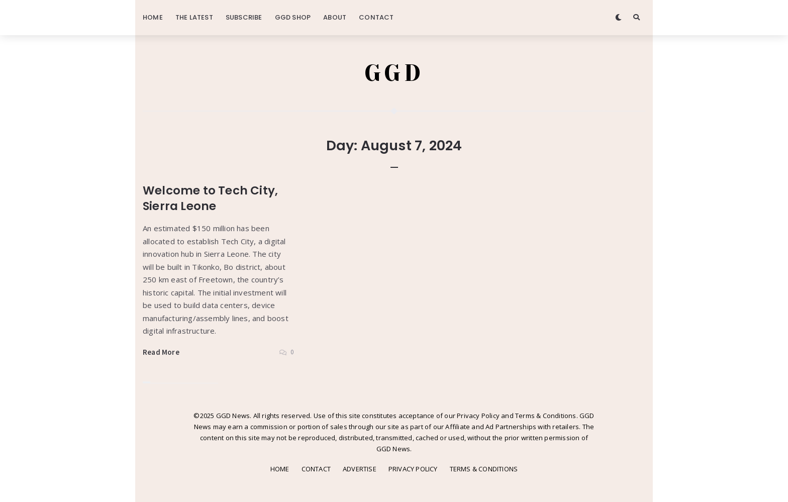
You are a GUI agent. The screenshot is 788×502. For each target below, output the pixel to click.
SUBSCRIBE (244, 17)
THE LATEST (194, 17)
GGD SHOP (293, 17)
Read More (161, 352)
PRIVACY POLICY (413, 468)
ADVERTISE (359, 468)
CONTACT (376, 17)
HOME (153, 17)
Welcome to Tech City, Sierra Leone (210, 198)
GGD (394, 72)
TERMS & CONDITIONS (484, 468)
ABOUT (334, 17)
